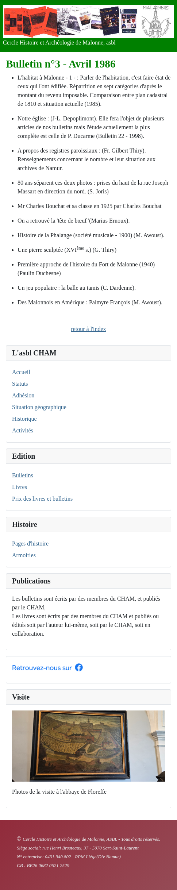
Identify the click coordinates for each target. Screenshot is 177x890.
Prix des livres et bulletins (42, 499)
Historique (24, 419)
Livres (19, 487)
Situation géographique (39, 407)
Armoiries (24, 555)
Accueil (21, 372)
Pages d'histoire (30, 543)
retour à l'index (88, 329)
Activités (22, 430)
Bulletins (22, 475)
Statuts (20, 384)
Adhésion (23, 395)
